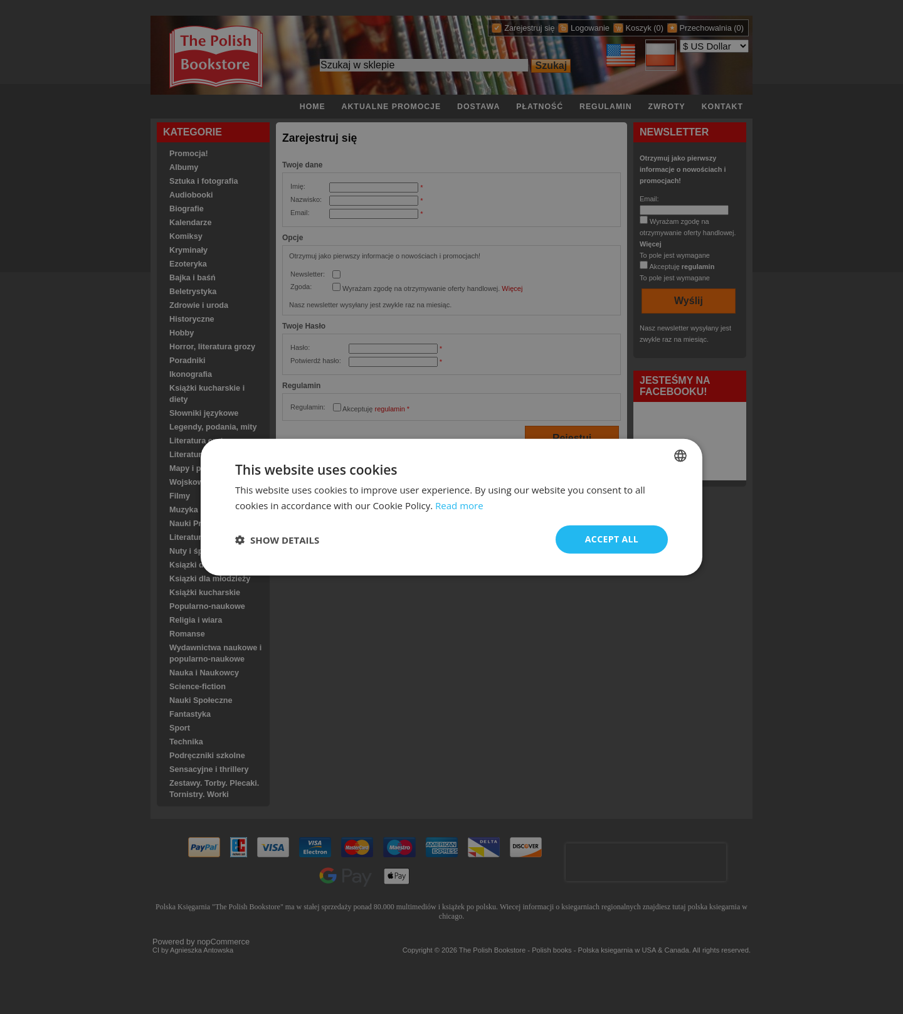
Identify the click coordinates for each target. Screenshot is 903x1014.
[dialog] (451, 507)
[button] (277, 539)
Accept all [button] (611, 539)
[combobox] (680, 455)
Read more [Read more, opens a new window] (459, 505)
